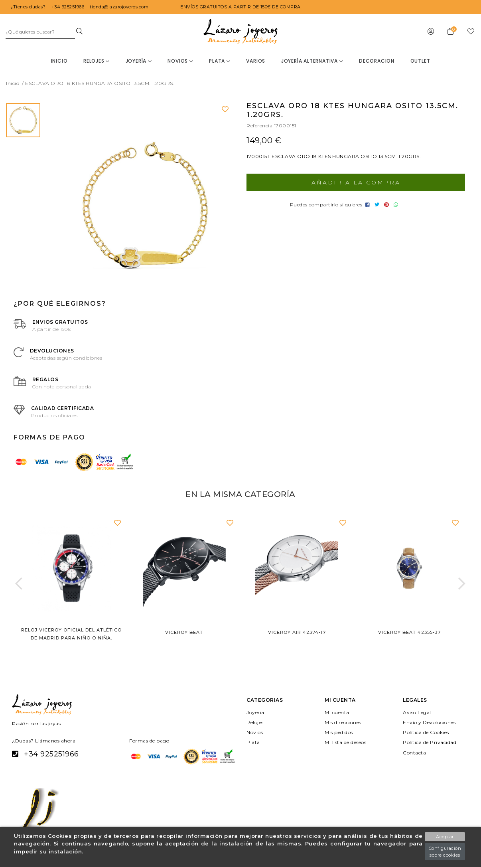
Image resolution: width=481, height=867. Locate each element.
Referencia (260, 126)
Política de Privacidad (431, 742)
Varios (256, 60)
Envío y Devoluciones (430, 722)
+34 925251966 (50, 754)
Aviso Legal (417, 712)
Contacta (414, 752)
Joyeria (255, 712)
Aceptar (444, 836)
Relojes (96, 60)
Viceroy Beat (184, 632)
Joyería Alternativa (312, 60)
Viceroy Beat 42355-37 (409, 632)
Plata (220, 60)
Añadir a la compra (355, 182)
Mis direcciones (345, 722)
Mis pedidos (340, 732)
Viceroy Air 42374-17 (296, 632)
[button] (19, 583)
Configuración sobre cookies (444, 851)
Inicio (59, 60)
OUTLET (420, 60)
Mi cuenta (337, 712)
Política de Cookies (427, 732)
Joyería (138, 60)
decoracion (377, 60)
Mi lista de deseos (347, 742)
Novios (180, 60)
